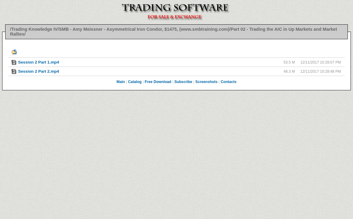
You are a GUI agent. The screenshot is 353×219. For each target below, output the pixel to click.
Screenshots (206, 82)
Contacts (228, 82)
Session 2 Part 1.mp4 (38, 62)
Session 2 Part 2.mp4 (38, 71)
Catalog (135, 82)
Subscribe (183, 82)
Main (121, 82)
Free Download (158, 82)
